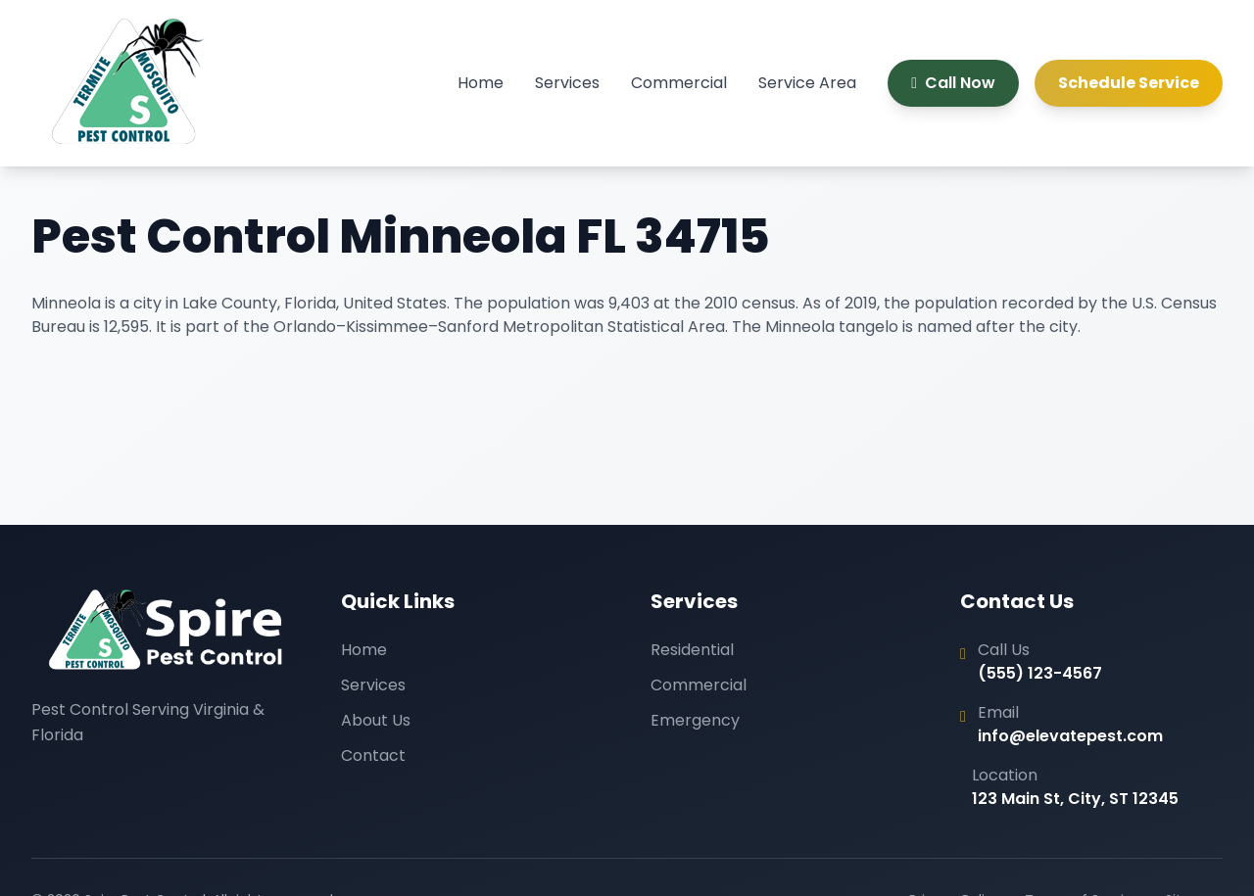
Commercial (679, 82)
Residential (692, 649)
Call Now (953, 82)
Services (567, 82)
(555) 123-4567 (1040, 673)
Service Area (807, 82)
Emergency (695, 720)
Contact (373, 755)
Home (481, 82)
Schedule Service (1128, 82)
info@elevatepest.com (1070, 736)
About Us (375, 720)
